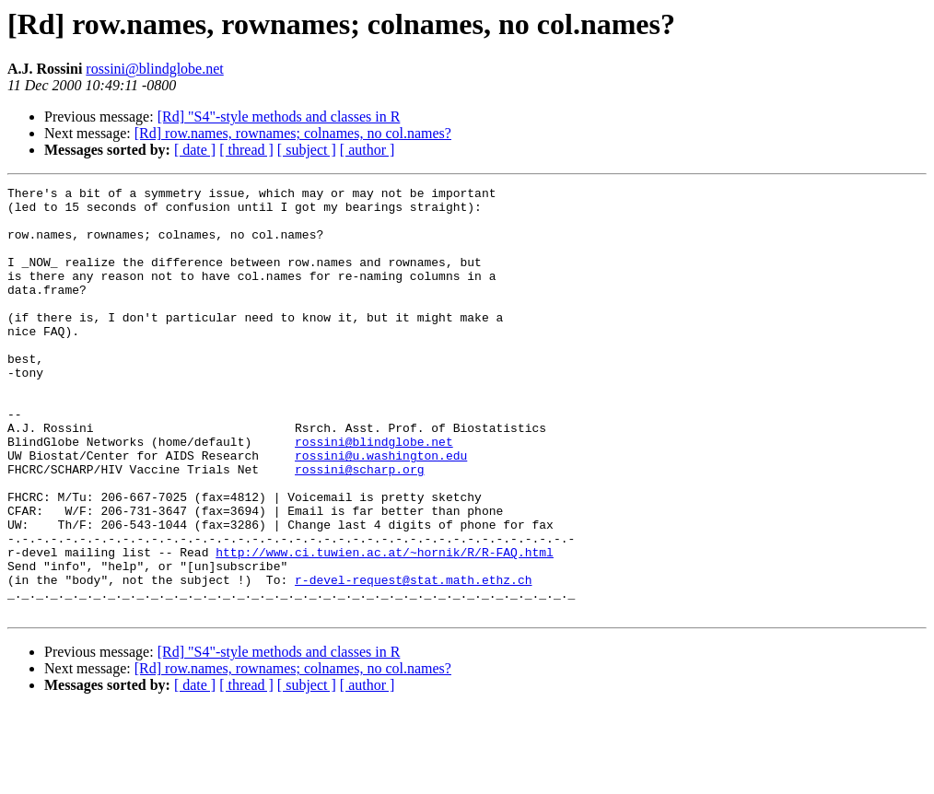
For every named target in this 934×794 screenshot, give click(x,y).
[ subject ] (306, 150)
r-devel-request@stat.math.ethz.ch (413, 659)
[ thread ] (246, 150)
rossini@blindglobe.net (154, 68)
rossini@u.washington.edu (381, 510)
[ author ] (367, 150)
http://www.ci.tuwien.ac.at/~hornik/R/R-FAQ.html (385, 626)
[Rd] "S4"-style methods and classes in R (279, 116)
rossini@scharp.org (359, 527)
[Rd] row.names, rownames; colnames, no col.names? (292, 133)
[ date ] (195, 150)
